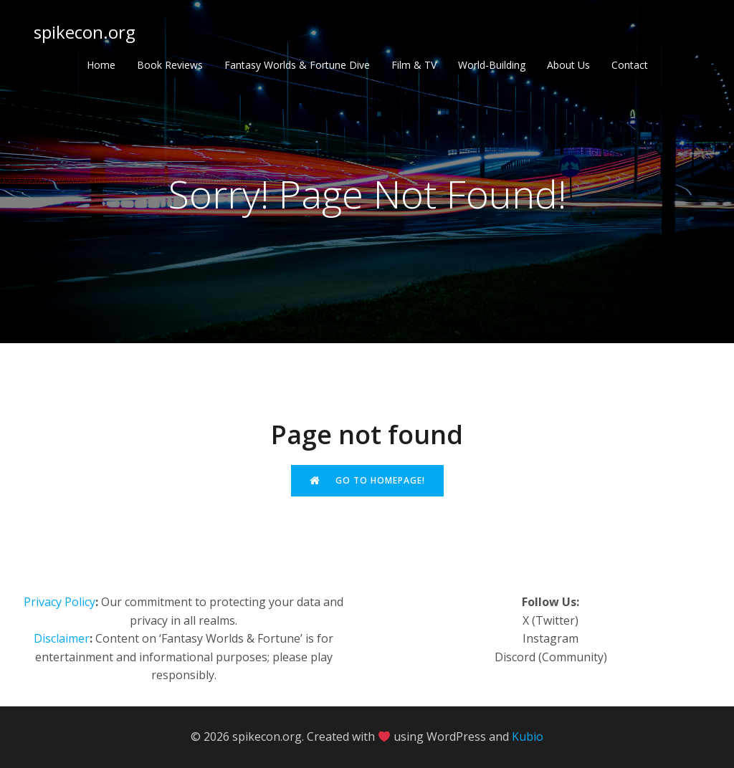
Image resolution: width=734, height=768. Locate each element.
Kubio (527, 736)
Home (101, 65)
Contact (629, 65)
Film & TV (414, 65)
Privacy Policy (59, 602)
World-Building (491, 65)
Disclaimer (62, 638)
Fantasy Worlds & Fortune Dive (297, 65)
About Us (568, 65)
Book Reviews (170, 65)
